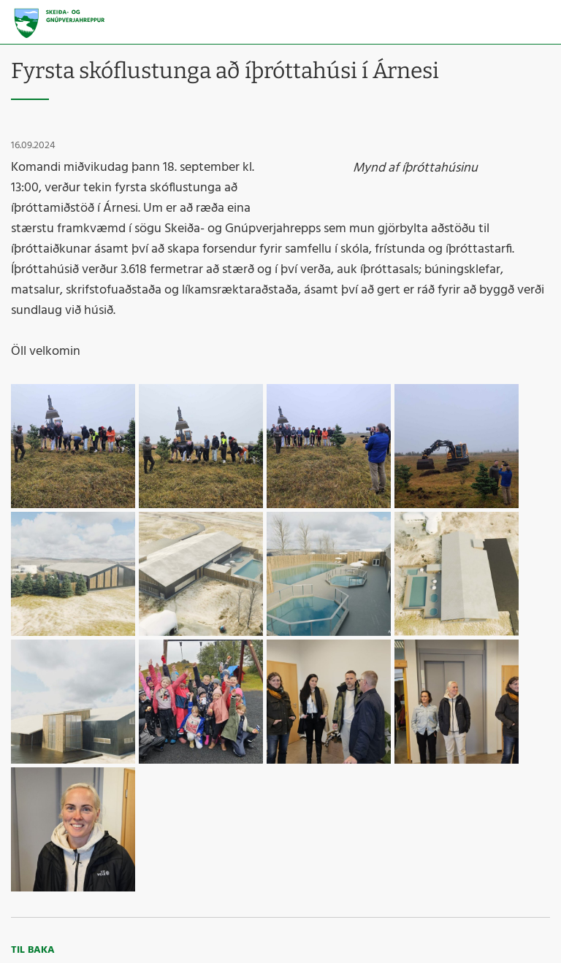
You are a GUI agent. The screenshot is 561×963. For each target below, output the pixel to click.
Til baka (33, 950)
